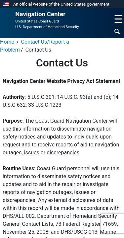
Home (7, 42)
